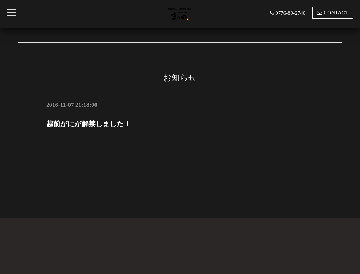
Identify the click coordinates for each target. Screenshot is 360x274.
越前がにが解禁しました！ (88, 124)
